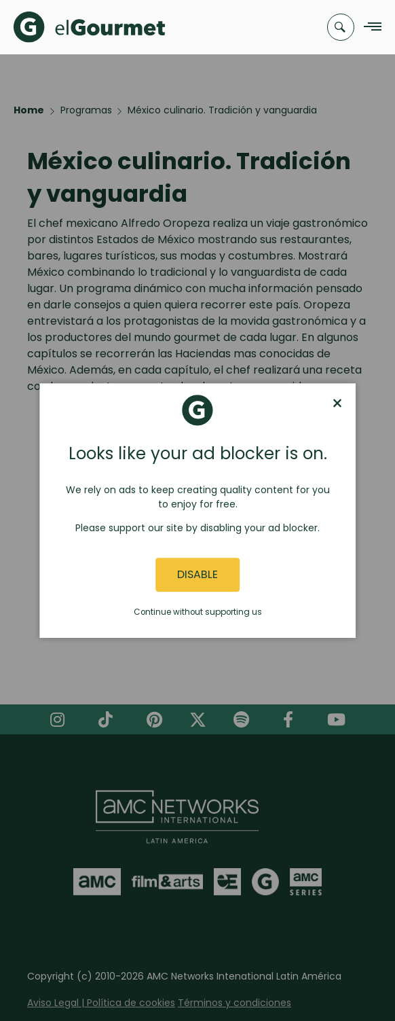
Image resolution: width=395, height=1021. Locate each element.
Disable (197, 575)
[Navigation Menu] (368, 27)
